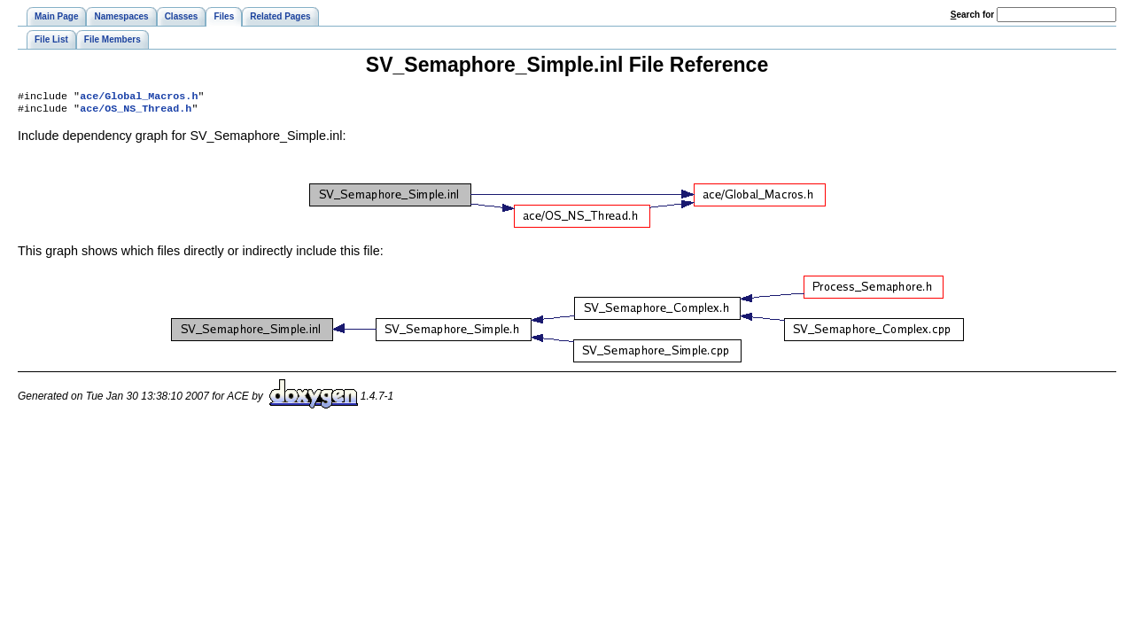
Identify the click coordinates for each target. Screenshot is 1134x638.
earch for (972, 14)
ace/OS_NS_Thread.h (135, 112)
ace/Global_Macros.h (139, 97)
